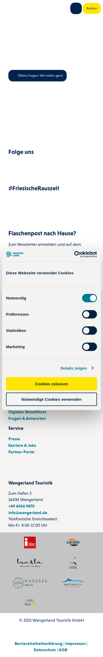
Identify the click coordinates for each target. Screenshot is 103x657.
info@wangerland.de (27, 512)
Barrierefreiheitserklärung (38, 643)
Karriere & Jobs (22, 445)
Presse (14, 438)
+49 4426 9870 (21, 505)
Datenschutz (45, 649)
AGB (63, 649)
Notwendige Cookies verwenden (51, 399)
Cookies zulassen (51, 384)
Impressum (75, 643)
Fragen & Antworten (27, 418)
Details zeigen (73, 368)
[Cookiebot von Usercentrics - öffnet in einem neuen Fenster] (74, 254)
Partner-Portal (21, 451)
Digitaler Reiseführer (27, 411)
